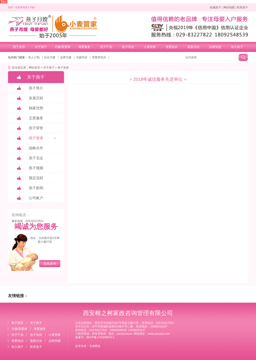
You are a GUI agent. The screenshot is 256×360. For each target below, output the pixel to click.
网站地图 (229, 7)
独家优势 (36, 108)
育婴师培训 (99, 57)
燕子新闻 (36, 188)
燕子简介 (36, 88)
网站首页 (34, 67)
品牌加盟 (215, 47)
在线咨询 (49, 263)
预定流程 (36, 178)
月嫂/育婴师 (62, 47)
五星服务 (36, 118)
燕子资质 (63, 67)
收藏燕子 (215, 7)
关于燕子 (41, 47)
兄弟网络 (94, 346)
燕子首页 (19, 47)
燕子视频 (36, 168)
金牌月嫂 (65, 57)
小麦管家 (150, 47)
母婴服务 (84, 47)
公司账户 (36, 198)
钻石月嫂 (49, 57)
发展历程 (36, 98)
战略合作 (36, 148)
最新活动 (193, 47)
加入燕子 (237, 47)
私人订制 (34, 57)
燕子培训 (128, 47)
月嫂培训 (81, 57)
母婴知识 (172, 47)
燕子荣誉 (36, 128)
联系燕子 (242, 7)
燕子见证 (36, 158)
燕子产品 (106, 47)
